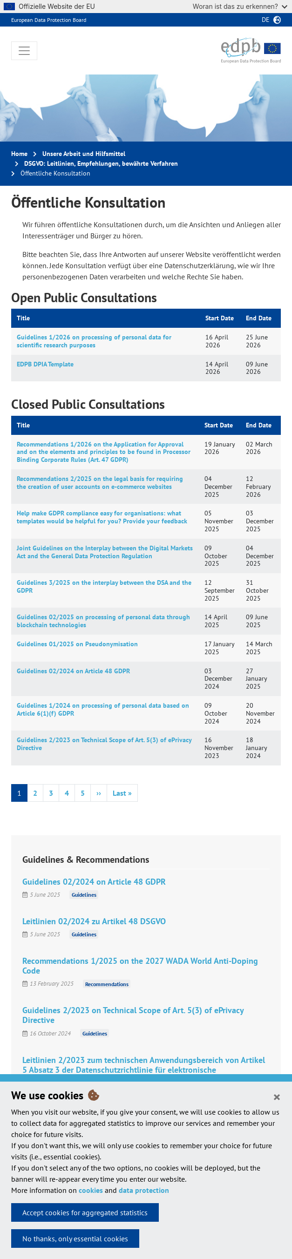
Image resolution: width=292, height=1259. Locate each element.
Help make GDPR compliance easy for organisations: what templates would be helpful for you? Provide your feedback (102, 517)
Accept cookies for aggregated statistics (85, 1212)
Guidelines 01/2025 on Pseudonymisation (77, 644)
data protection (144, 1190)
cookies (91, 1190)
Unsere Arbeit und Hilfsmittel (83, 153)
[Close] (277, 1096)
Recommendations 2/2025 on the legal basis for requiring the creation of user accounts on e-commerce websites (100, 482)
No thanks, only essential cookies (75, 1238)
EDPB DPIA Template (45, 364)
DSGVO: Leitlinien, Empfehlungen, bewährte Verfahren (101, 163)
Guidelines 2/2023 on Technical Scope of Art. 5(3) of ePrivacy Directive (104, 744)
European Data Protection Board (48, 19)
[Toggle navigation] (24, 50)
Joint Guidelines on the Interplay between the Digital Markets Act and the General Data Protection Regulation (105, 552)
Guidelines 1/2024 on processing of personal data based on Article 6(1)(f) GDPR (103, 709)
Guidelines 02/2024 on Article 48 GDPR (73, 671)
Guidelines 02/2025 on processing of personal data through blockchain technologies (103, 621)
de (266, 19)
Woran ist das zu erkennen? (240, 6)
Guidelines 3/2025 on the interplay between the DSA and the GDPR (104, 586)
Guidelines (84, 894)
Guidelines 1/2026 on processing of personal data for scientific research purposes (94, 341)
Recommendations (107, 983)
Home (19, 153)
